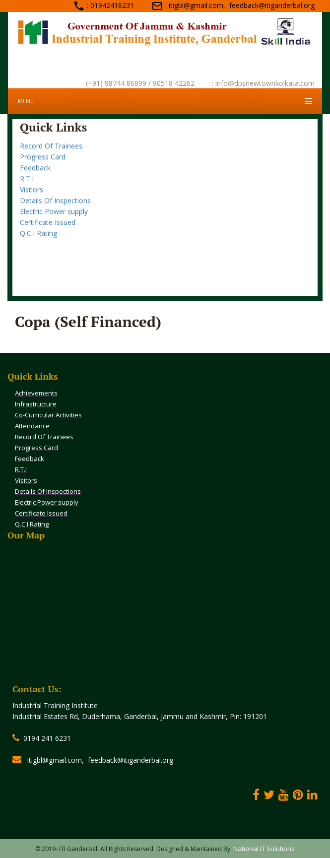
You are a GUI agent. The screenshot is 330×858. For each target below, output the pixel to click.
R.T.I (27, 184)
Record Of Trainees (51, 151)
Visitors (31, 195)
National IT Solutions (264, 848)
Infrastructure (36, 403)
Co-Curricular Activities (48, 414)
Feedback (35, 173)
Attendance (38, 140)
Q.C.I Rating (38, 239)
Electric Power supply (54, 217)
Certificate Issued (47, 228)
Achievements (36, 393)
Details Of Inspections (55, 206)
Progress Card (43, 162)
